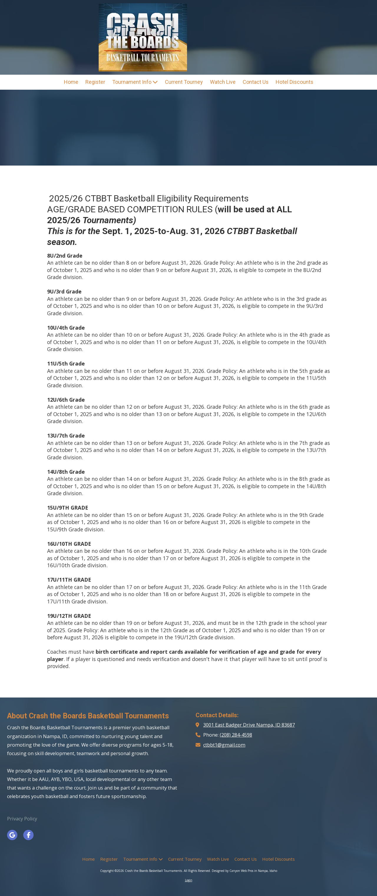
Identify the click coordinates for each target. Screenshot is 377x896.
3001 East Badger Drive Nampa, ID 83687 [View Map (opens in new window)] (249, 725)
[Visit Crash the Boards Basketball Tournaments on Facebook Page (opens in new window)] (28, 835)
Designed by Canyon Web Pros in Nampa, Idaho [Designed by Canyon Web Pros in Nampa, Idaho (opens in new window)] (244, 871)
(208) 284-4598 (236, 735)
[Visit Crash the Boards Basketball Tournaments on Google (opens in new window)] (12, 835)
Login (188, 880)
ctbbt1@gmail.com (224, 745)
